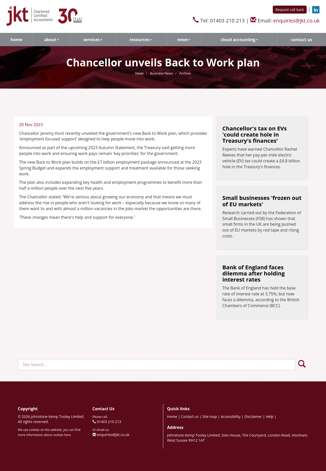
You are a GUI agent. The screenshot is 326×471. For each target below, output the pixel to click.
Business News (161, 73)
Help (269, 416)
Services (92, 39)
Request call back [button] (289, 9)
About (51, 39)
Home (16, 39)
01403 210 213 (109, 421)
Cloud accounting (239, 39)
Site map (209, 416)
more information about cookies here (44, 435)
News (184, 39)
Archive (185, 73)
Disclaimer (253, 416)
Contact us (301, 39)
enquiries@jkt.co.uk (296, 20)
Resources (141, 39)
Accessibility (231, 416)
